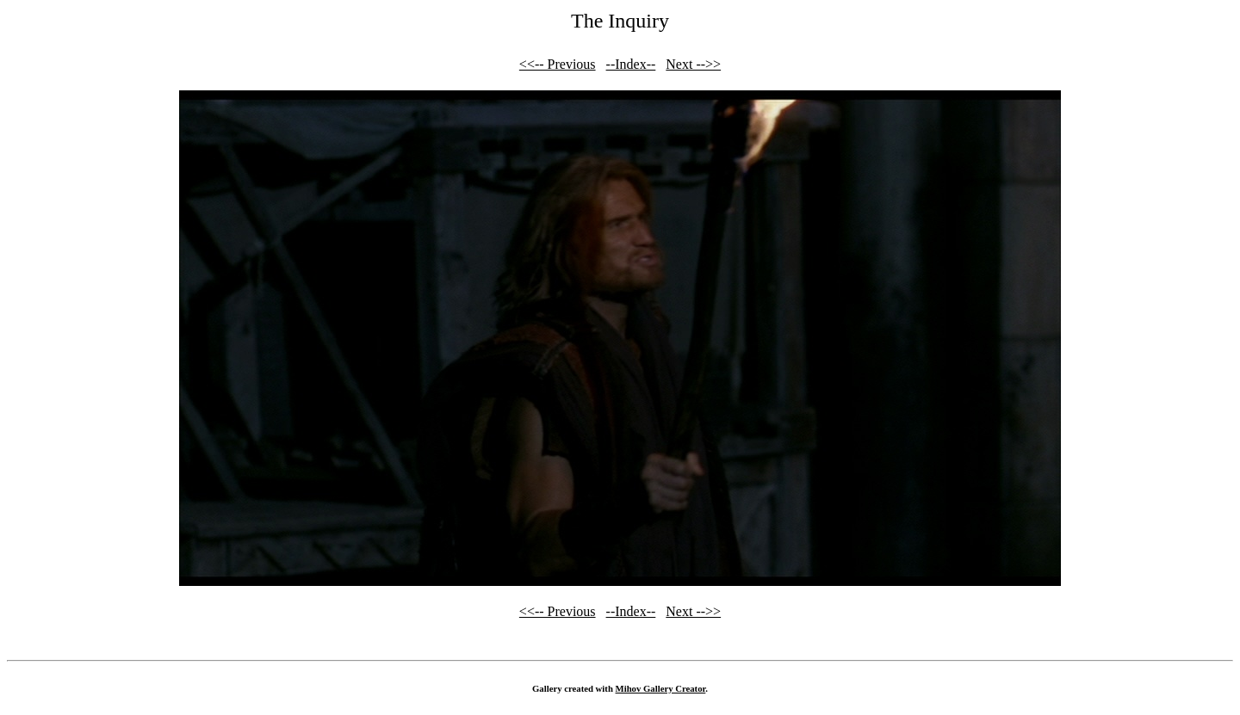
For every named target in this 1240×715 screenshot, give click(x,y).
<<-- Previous (557, 64)
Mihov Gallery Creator (661, 688)
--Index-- (631, 64)
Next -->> (693, 64)
